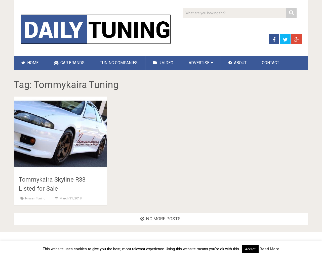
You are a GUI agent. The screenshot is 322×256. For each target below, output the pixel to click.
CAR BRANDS (69, 62)
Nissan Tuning (35, 198)
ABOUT (237, 62)
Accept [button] (250, 249)
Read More (269, 249)
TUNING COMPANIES (119, 62)
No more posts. (161, 218)
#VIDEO (163, 62)
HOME (29, 62)
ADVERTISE (199, 62)
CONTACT (270, 62)
